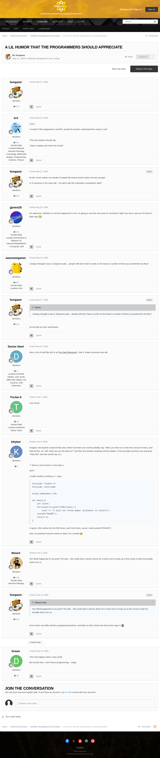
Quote (38, 107)
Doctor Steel (16, 346)
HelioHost (11, 21)
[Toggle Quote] (33, 307)
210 (16, 106)
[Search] (130, 22)
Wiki (70, 21)
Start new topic (119, 69)
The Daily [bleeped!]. (67, 352)
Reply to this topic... (28, 703)
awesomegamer (16, 257)
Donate (27, 21)
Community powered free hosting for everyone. (61, 14)
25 (16, 676)
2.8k (16, 577)
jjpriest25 (16, 207)
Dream (16, 651)
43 (16, 421)
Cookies (80, 747)
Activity (57, 21)
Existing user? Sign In (131, 9)
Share (129, 57)
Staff (16, 28)
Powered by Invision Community (80, 754)
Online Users (28, 28)
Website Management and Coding (44, 58)
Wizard (15, 553)
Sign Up (151, 9)
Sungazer (20, 55)
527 (16, 282)
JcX (15, 118)
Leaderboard (44, 28)
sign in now (66, 692)
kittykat (15, 441)
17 (16, 371)
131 (16, 232)
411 (16, 142)
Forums (42, 22)
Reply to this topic (144, 69)
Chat (81, 21)
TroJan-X (16, 397)
